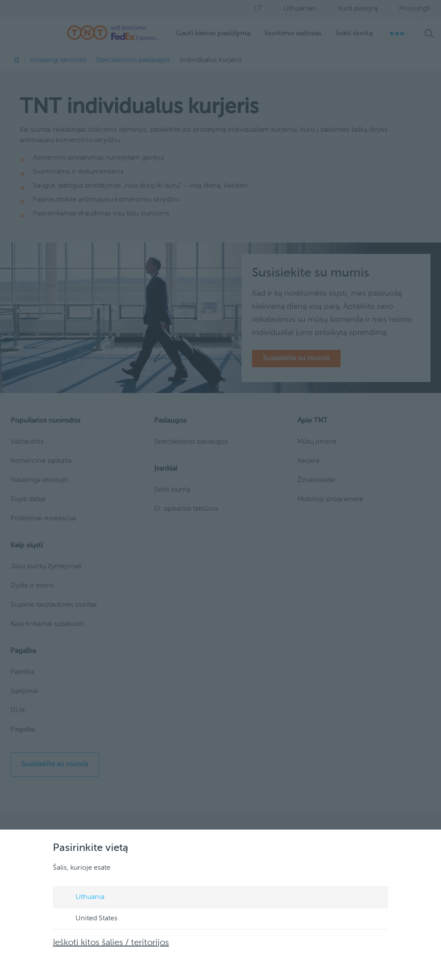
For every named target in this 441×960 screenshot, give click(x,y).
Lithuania (81, 897)
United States (88, 919)
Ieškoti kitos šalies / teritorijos (111, 943)
